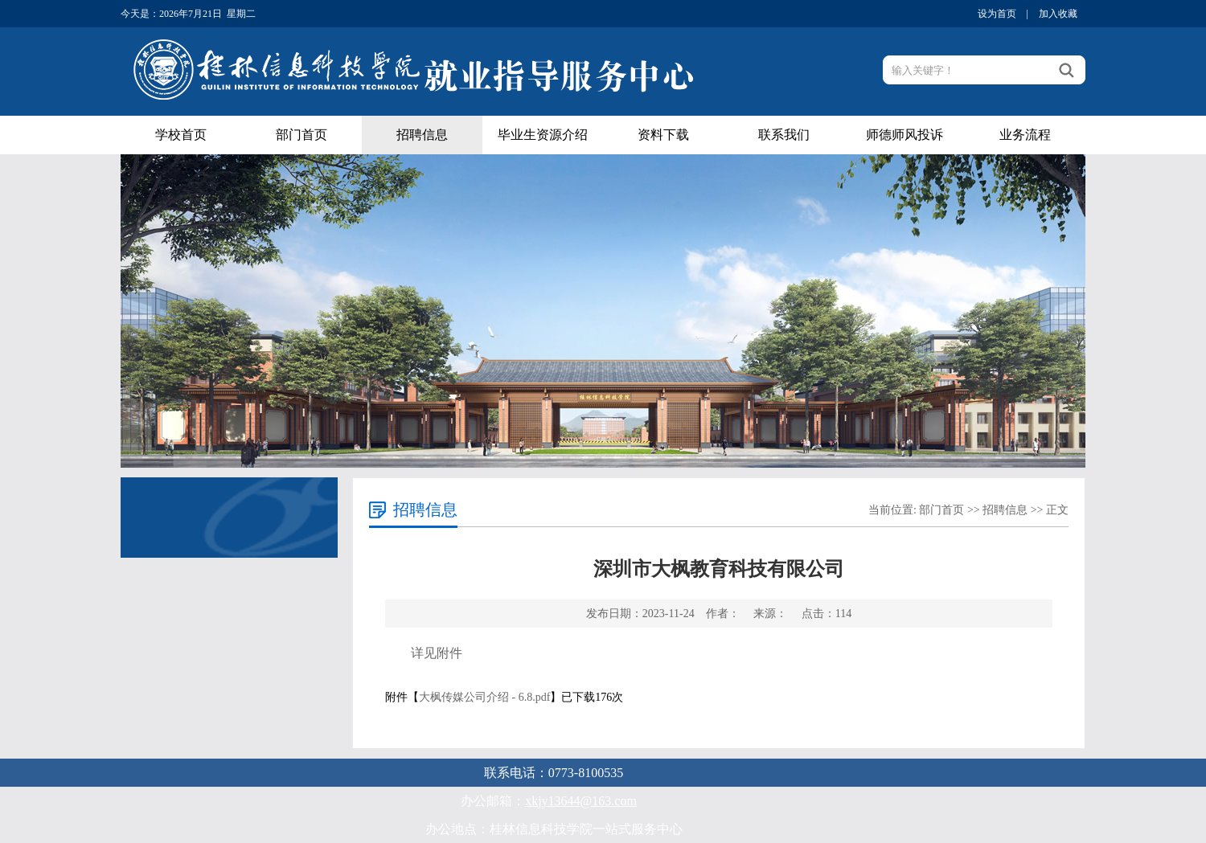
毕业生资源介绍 (543, 134)
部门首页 (301, 134)
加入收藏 (1058, 13)
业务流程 (1025, 134)
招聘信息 (422, 134)
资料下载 (663, 134)
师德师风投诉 (904, 134)
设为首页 (997, 13)
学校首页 (181, 134)
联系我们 (784, 134)
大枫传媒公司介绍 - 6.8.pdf (484, 697)
